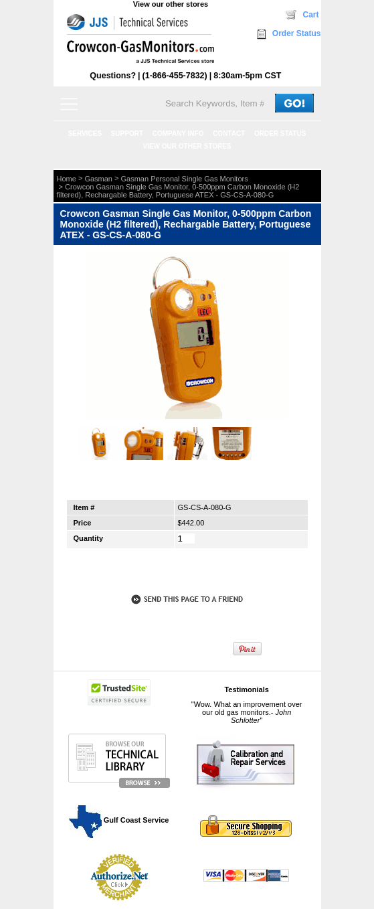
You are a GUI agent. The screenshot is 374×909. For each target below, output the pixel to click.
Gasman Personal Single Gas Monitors (184, 179)
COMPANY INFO (178, 133)
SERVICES (85, 133)
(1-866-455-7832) (175, 75)
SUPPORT (127, 133)
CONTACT (229, 133)
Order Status (296, 33)
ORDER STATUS (280, 133)
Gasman (98, 179)
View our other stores (170, 4)
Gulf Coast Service (119, 820)
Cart (310, 14)
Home (66, 179)
